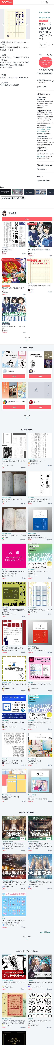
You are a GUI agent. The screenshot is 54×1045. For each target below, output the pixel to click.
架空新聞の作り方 (7, 249)
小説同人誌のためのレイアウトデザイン (39, 286)
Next (26, 24)
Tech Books (5, 247)
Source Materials (44, 12)
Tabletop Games (6, 284)
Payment (42, 169)
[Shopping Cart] (47, 2)
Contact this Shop (43, 180)
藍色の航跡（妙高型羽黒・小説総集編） (39, 250)
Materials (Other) (44, 17)
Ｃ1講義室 (11, 371)
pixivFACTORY (41, 156)
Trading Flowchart (45, 165)
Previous (3, 24)
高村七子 (36, 402)
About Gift (42, 87)
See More (27, 417)
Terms (39, 176)
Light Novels (31, 247)
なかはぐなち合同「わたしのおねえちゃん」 (13, 327)
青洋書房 (12, 213)
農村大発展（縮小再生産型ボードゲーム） (13, 289)
